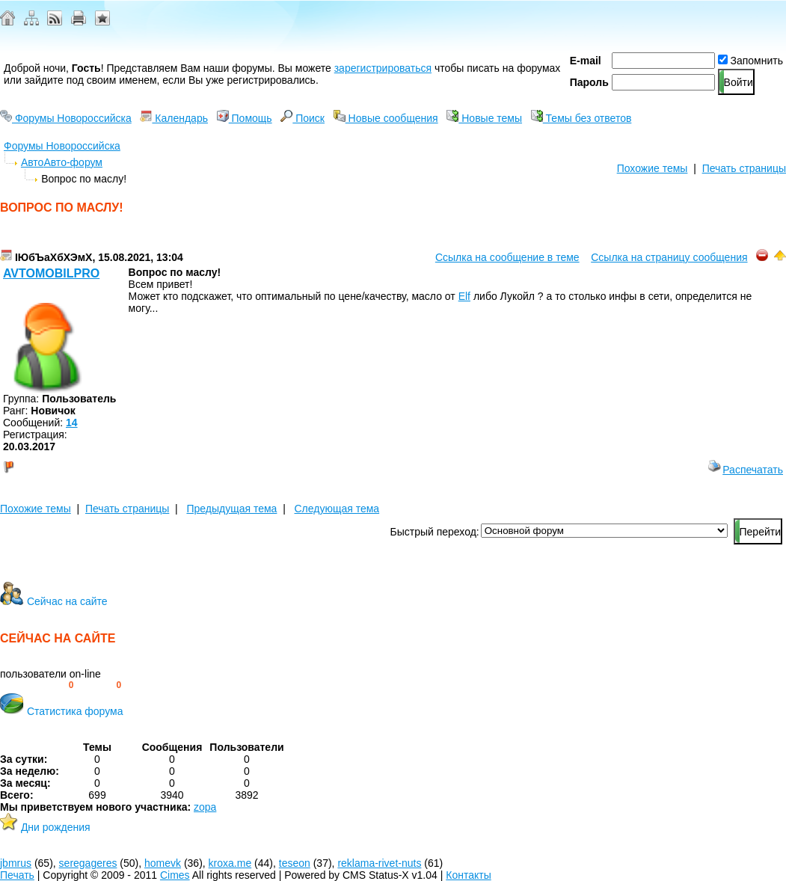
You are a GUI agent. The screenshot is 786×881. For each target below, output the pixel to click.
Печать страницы (744, 168)
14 (72, 423)
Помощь (244, 118)
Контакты (468, 875)
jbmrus (15, 863)
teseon (294, 863)
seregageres (88, 863)
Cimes (175, 875)
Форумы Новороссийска (66, 118)
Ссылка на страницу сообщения (669, 257)
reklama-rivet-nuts (379, 863)
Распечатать (745, 470)
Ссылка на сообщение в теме (507, 257)
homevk (162, 863)
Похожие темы (652, 168)
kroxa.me (230, 863)
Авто (32, 162)
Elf (464, 296)
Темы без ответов (581, 118)
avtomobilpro (51, 273)
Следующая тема (337, 509)
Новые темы (484, 118)
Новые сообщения (386, 118)
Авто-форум (72, 162)
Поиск (302, 118)
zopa (205, 807)
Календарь (174, 118)
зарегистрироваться (383, 68)
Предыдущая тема (231, 509)
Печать (17, 875)
